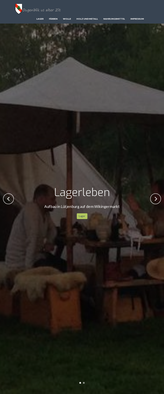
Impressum (137, 18)
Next (155, 198)
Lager (40, 18)
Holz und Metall (87, 18)
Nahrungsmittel (114, 18)
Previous (8, 198)
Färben (53, 18)
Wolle (67, 18)
